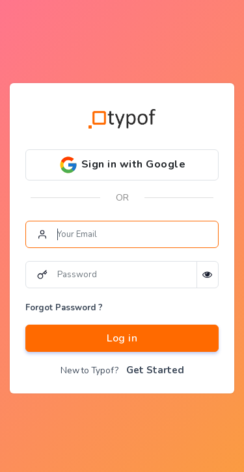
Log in (122, 338)
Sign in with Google (122, 165)
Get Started (155, 370)
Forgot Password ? (64, 308)
